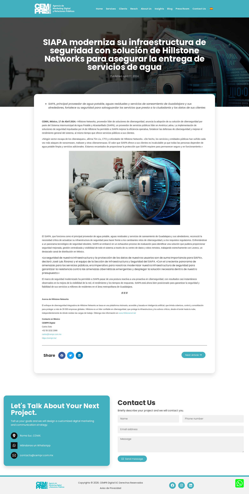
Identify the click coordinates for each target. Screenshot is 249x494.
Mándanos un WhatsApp (35, 445)
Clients (123, 8)
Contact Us (199, 8)
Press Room (182, 8)
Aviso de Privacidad (110, 488)
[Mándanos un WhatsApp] (14, 445)
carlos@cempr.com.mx (51, 334)
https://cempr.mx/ (49, 338)
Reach (134, 8)
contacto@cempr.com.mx (36, 455)
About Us (146, 8)
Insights (159, 8)
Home (99, 8)
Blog (169, 8)
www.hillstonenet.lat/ (127, 313)
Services (111, 8)
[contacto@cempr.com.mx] (14, 455)
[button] (61, 355)
